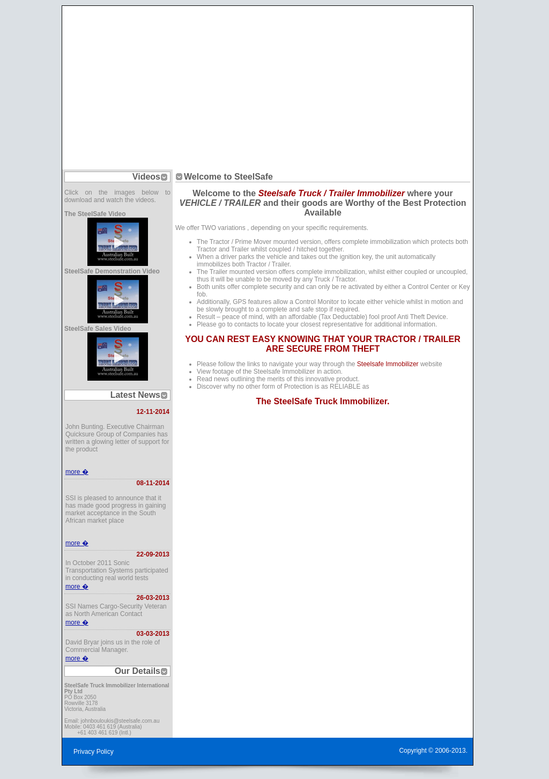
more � (76, 472)
